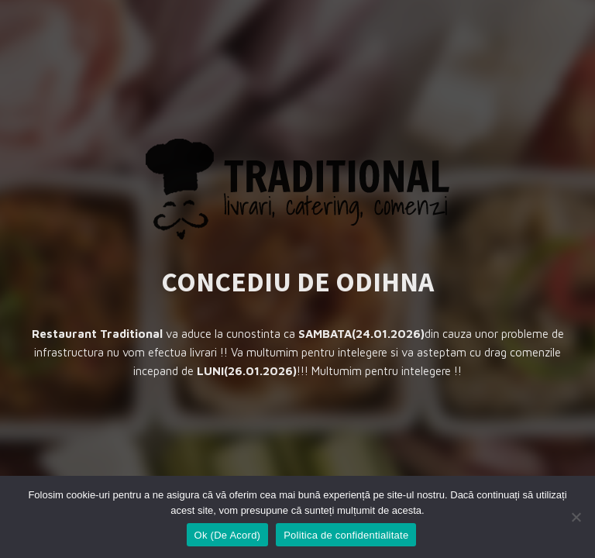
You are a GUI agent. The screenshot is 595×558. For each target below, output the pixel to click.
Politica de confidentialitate (346, 535)
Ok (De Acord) (227, 535)
